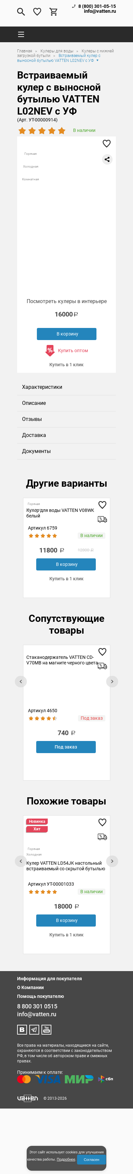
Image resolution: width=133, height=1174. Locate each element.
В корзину (67, 333)
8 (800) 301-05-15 (97, 6)
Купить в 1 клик (66, 364)
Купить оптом (73, 350)
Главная (25, 51)
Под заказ (66, 747)
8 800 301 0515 (37, 1006)
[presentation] (20, 681)
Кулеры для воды (57, 51)
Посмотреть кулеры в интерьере (67, 301)
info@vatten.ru (100, 11)
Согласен (91, 1160)
